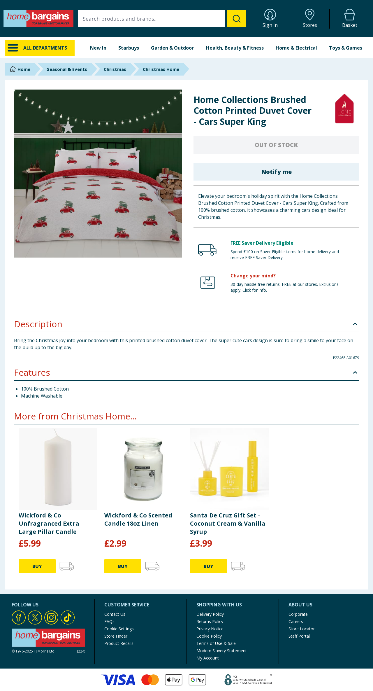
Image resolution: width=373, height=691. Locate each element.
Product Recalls (118, 643)
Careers (295, 621)
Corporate (298, 614)
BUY (37, 566)
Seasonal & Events (67, 69)
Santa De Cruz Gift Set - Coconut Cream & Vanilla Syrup (227, 523)
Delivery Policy (210, 614)
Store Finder (115, 636)
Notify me (276, 172)
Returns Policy (209, 621)
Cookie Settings (119, 628)
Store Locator (301, 628)
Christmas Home (161, 69)
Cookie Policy (209, 636)
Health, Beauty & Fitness (235, 48)
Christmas (115, 69)
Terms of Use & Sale (216, 643)
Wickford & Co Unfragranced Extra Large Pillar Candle (49, 523)
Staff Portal (299, 636)
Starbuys (128, 48)
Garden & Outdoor (172, 48)
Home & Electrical (296, 48)
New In (98, 48)
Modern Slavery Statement (221, 650)
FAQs (109, 621)
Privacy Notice (210, 628)
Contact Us (114, 614)
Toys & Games (345, 48)
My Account (207, 658)
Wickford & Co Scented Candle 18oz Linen (138, 519)
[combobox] (162, 18)
